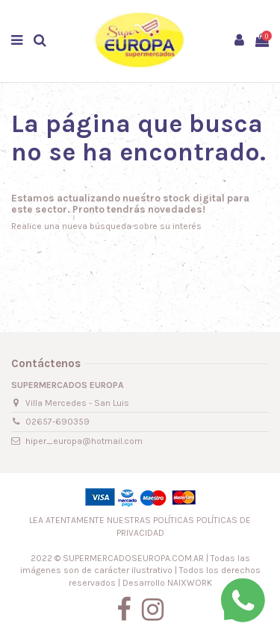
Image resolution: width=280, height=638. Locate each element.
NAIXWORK (189, 583)
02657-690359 (57, 421)
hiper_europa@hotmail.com (84, 441)
